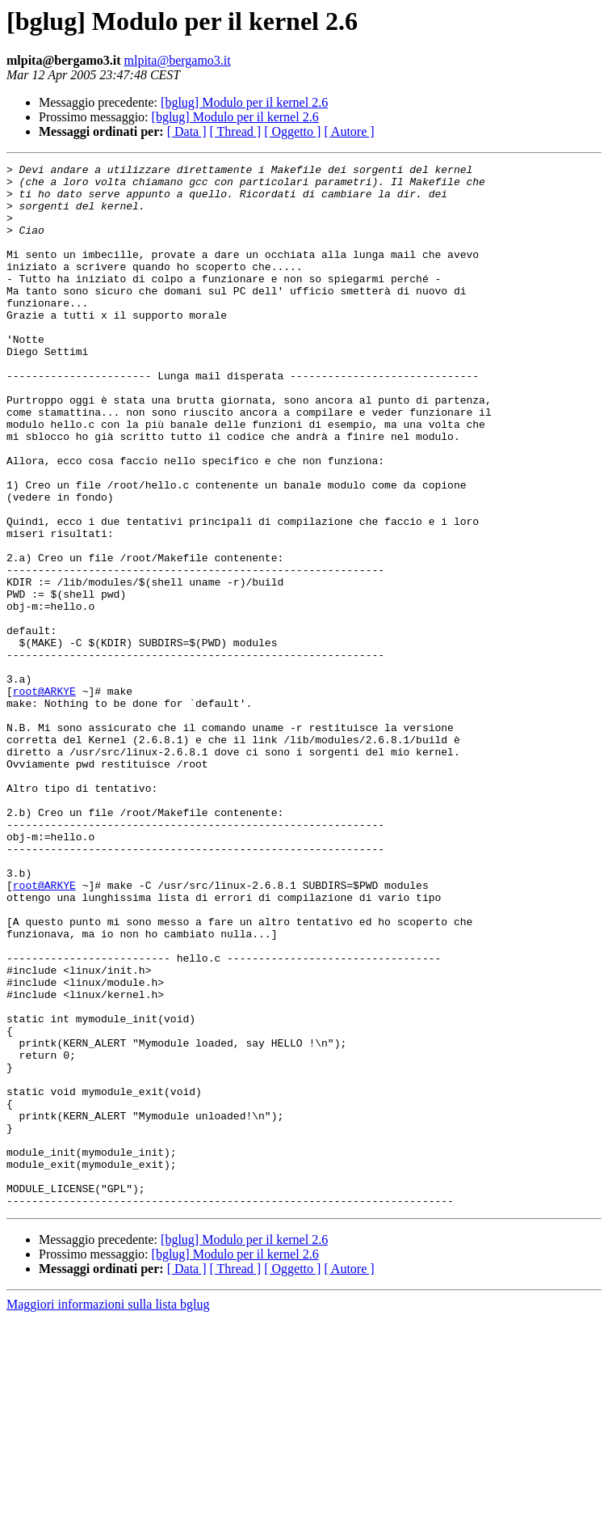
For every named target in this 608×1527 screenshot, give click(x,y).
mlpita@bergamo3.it (177, 60)
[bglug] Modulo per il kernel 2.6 (244, 102)
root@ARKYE (44, 797)
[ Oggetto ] (292, 131)
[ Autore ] (349, 131)
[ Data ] (187, 131)
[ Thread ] (236, 131)
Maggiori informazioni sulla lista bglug (108, 1513)
